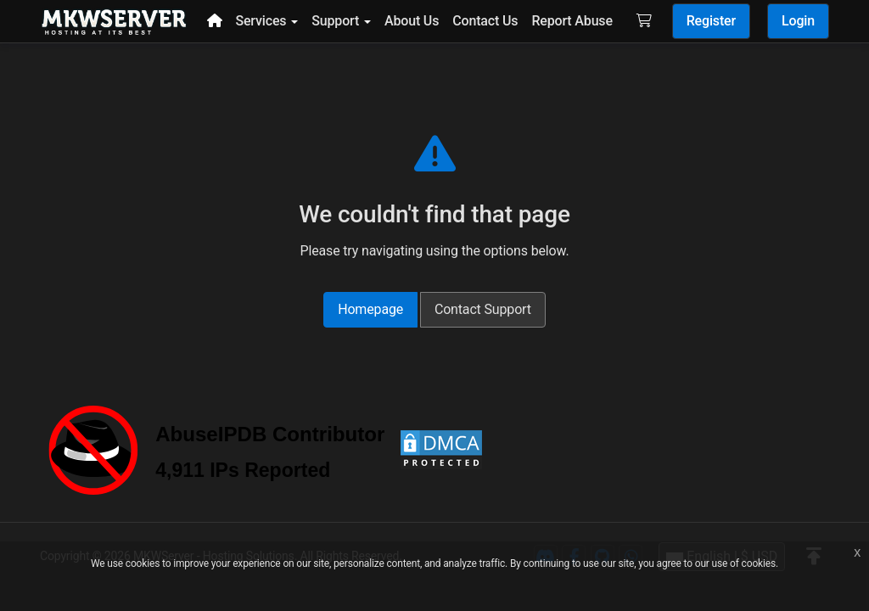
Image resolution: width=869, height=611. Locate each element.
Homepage (370, 309)
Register (711, 21)
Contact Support (482, 309)
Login (798, 21)
